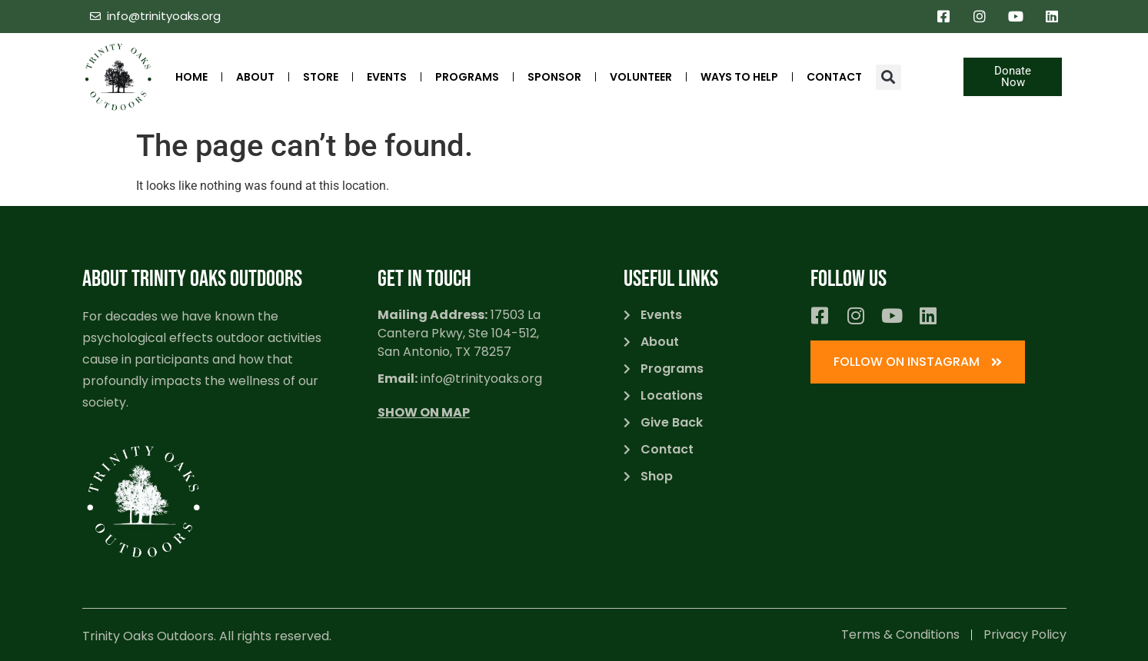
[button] (888, 77)
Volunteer (641, 77)
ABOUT (255, 77)
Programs (467, 77)
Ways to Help (739, 77)
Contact (834, 77)
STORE (320, 77)
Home (191, 77)
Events (387, 77)
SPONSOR (554, 77)
